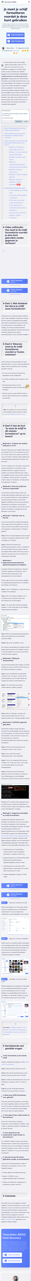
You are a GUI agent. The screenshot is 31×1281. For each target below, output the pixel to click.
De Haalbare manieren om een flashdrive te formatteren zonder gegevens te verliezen (15, 1030)
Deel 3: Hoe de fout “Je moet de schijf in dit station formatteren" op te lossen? (16, 143)
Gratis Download (12, 1255)
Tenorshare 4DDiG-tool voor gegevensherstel (15, 836)
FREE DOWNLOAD (15, 35)
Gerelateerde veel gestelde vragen (15, 188)
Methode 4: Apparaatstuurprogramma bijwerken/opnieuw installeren (18, 164)
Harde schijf (15, 50)
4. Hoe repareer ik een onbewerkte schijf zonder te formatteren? (17, 207)
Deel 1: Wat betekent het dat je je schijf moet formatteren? (15, 129)
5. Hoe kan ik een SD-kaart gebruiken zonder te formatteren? (17, 215)
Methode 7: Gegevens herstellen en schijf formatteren (15, 182)
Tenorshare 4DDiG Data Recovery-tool (14, 414)
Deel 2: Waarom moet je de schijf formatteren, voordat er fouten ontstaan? (15, 135)
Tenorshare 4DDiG (10, 1219)
